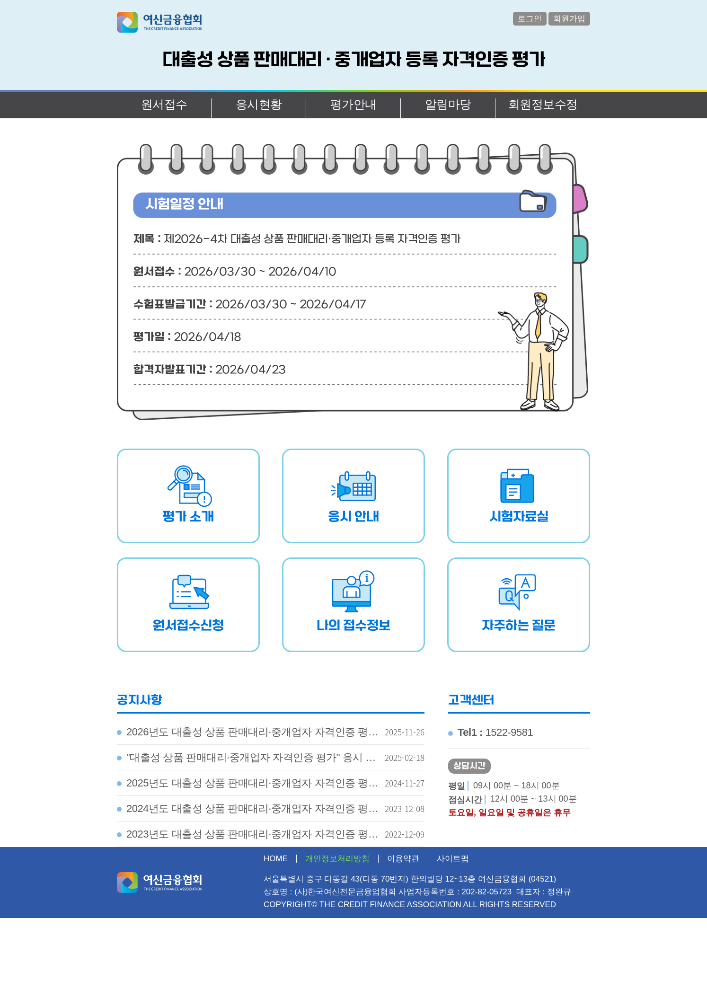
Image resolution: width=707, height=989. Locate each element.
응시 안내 (353, 517)
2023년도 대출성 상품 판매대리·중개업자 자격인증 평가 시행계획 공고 (247, 837)
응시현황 (259, 104)
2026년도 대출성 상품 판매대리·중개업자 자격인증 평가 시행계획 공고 (247, 735)
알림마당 (448, 104)
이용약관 (403, 858)
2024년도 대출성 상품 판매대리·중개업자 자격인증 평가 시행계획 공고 (247, 812)
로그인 (530, 18)
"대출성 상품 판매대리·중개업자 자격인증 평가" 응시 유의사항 (246, 760)
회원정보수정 (543, 104)
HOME (276, 858)
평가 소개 (188, 517)
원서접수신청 (188, 626)
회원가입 (569, 18)
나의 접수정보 (353, 626)
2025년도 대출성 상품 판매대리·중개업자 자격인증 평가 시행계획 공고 (247, 786)
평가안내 (353, 104)
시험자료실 (518, 517)
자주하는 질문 (519, 626)
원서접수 (164, 104)
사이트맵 (453, 858)
